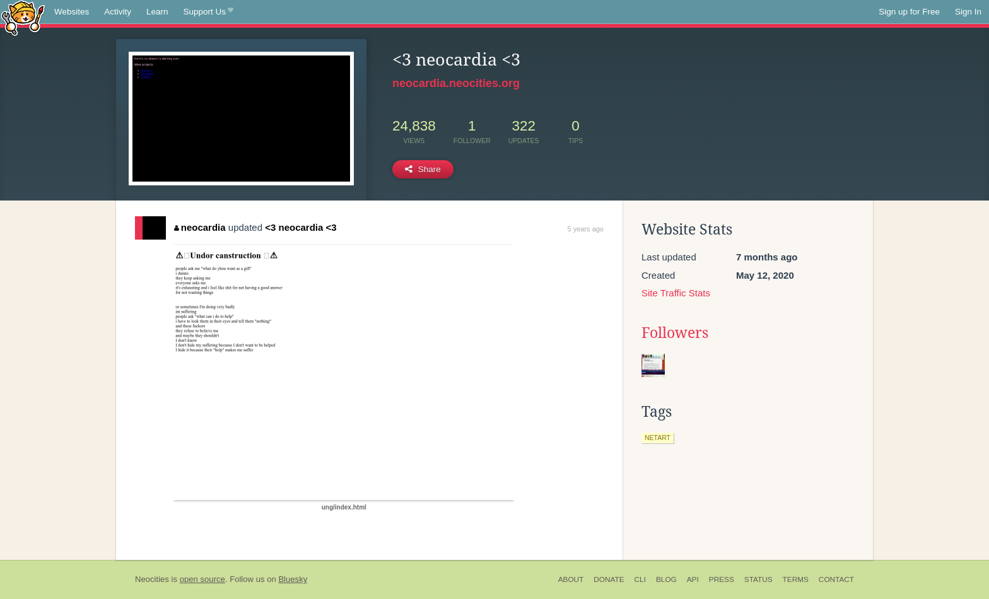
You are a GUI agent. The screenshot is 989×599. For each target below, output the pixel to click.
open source (202, 579)
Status (758, 579)
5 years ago (586, 229)
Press (721, 579)
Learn (157, 11)
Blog (666, 579)
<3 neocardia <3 (300, 227)
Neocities (152, 579)
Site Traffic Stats (675, 293)
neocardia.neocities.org (456, 83)
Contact (836, 579)
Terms (796, 579)
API (693, 579)
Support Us (208, 12)
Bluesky (292, 579)
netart (657, 437)
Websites (71, 11)
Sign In (968, 11)
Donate (609, 579)
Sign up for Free (909, 11)
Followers (674, 333)
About (571, 579)
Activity (117, 11)
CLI (640, 579)
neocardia (199, 227)
